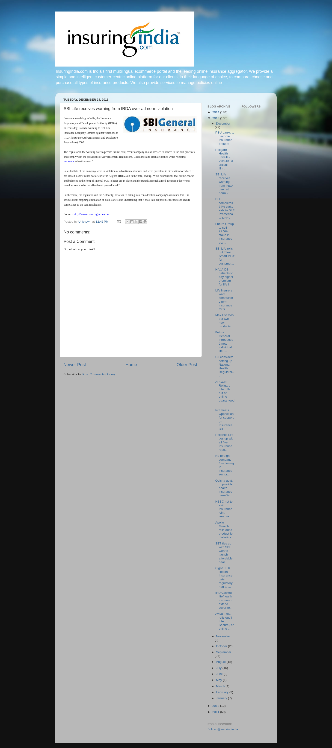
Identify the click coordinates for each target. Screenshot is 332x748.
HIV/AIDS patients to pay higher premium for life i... (224, 277)
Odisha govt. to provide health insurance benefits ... (224, 488)
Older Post (187, 364)
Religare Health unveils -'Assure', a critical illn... (224, 159)
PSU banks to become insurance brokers (224, 138)
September (223, 652)
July (219, 668)
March (220, 686)
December (223, 123)
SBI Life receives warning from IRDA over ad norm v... (224, 184)
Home (131, 364)
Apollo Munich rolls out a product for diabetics (224, 530)
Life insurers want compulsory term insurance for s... (224, 300)
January (222, 698)
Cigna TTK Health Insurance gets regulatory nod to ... (224, 577)
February (222, 692)
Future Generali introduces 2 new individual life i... (224, 342)
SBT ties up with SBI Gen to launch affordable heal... (224, 553)
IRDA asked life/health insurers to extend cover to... (224, 600)
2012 (216, 705)
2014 (216, 112)
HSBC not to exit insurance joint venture (224, 509)
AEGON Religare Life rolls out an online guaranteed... (224, 393)
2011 (216, 712)
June (220, 674)
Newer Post (74, 364)
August (221, 662)
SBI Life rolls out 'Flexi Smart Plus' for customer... (225, 256)
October (222, 646)
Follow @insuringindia (223, 729)
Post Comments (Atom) (99, 374)
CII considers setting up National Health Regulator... (224, 366)
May (219, 680)
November (223, 636)
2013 (216, 118)
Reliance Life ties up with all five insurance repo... (224, 442)
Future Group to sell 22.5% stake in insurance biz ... (224, 233)
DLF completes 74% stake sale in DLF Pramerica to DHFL (224, 208)
